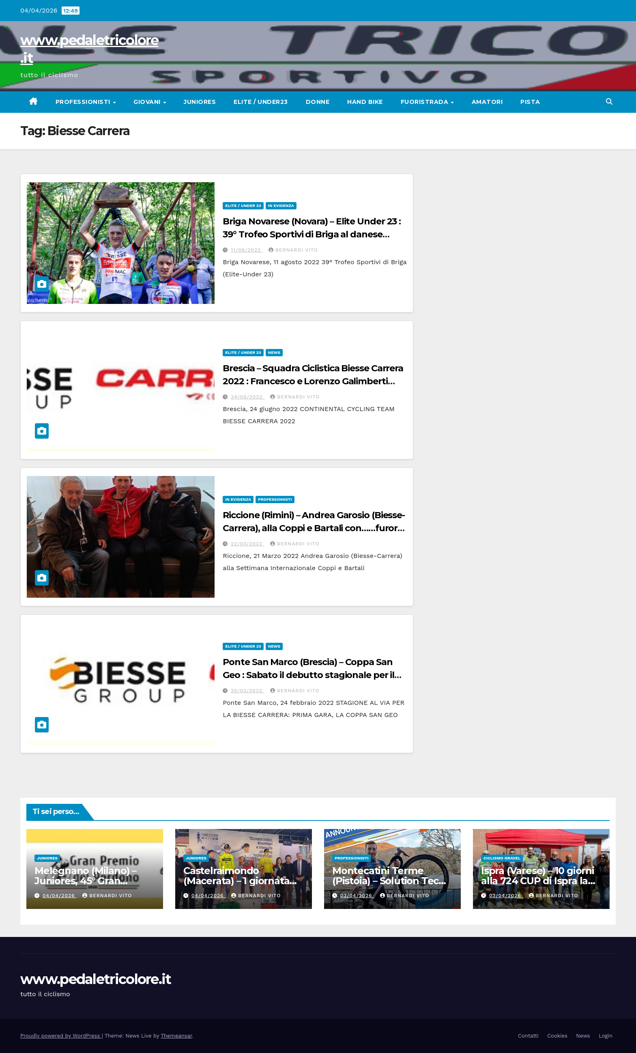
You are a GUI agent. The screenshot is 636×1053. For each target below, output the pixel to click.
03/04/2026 (357, 895)
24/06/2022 (247, 397)
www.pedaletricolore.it (95, 979)
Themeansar (176, 1036)
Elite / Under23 (261, 102)
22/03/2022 (247, 544)
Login (605, 1036)
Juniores (200, 102)
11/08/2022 (247, 250)
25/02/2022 (247, 690)
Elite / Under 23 (243, 205)
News (274, 352)
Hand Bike (365, 102)
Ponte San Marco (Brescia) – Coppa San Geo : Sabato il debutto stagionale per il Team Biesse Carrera (308, 675)
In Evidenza (281, 205)
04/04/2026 (60, 895)
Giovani (147, 102)
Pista (530, 102)
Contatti (528, 1036)
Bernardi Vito (293, 250)
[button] (609, 102)
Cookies (557, 1036)
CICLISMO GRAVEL (501, 858)
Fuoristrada (425, 102)
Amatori (487, 102)
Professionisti (84, 102)
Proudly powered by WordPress (61, 1036)
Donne (318, 102)
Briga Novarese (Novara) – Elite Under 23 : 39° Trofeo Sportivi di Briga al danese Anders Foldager (312, 234)
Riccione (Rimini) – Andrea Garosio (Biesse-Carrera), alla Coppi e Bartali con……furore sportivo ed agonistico (314, 528)
